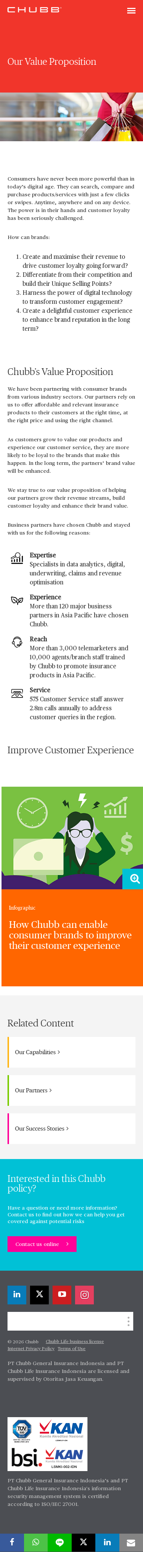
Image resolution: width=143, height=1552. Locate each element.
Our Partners (33, 1090)
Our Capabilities (37, 1052)
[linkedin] (17, 1295)
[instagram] (84, 1295)
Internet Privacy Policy (31, 1349)
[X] (39, 1295)
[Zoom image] (132, 879)
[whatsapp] (36, 1543)
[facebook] (12, 1543)
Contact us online (37, 1244)
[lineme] (60, 1543)
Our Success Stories (42, 1128)
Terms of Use (72, 1349)
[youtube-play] (62, 1295)
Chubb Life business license (75, 1342)
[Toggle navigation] (131, 11)
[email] (131, 1543)
